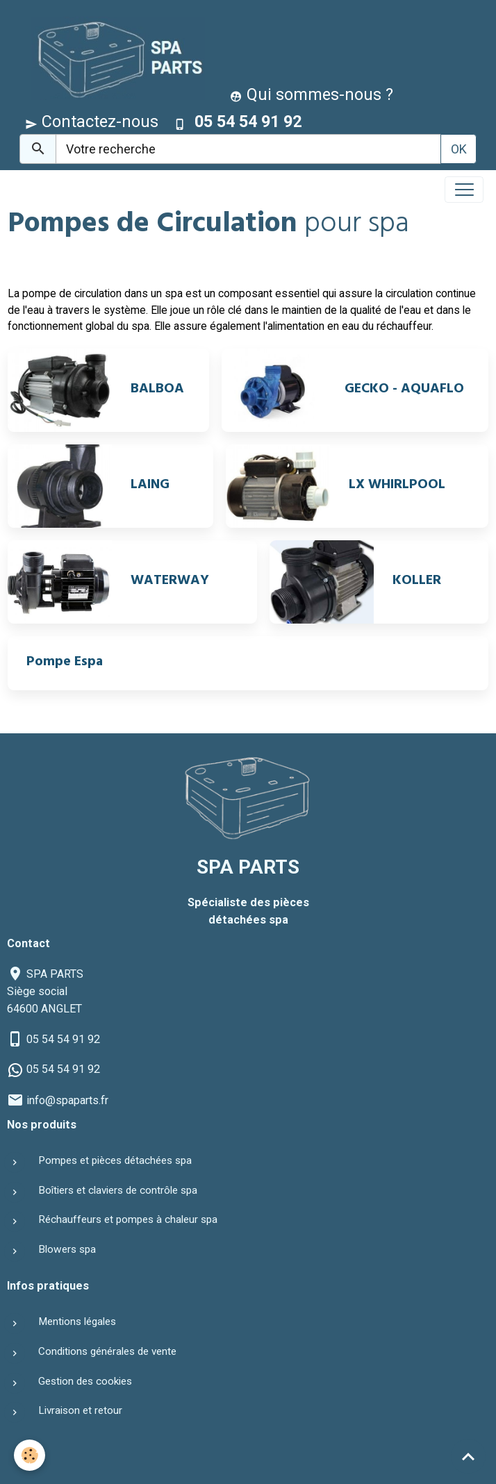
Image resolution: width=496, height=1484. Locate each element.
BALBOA (157, 390)
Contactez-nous (91, 121)
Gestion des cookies (85, 1381)
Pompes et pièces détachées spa (115, 1160)
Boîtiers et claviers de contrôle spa (117, 1190)
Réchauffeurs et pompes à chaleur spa (127, 1219)
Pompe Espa (64, 663)
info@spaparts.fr (67, 1100)
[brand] (115, 58)
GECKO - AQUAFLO (404, 390)
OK (459, 149)
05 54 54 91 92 (63, 1039)
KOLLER (416, 582)
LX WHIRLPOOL (397, 486)
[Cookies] (29, 1455)
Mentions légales (77, 1321)
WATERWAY (170, 582)
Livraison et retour (80, 1410)
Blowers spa (67, 1249)
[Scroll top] (468, 1456)
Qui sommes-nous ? (311, 94)
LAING (150, 486)
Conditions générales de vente (107, 1351)
